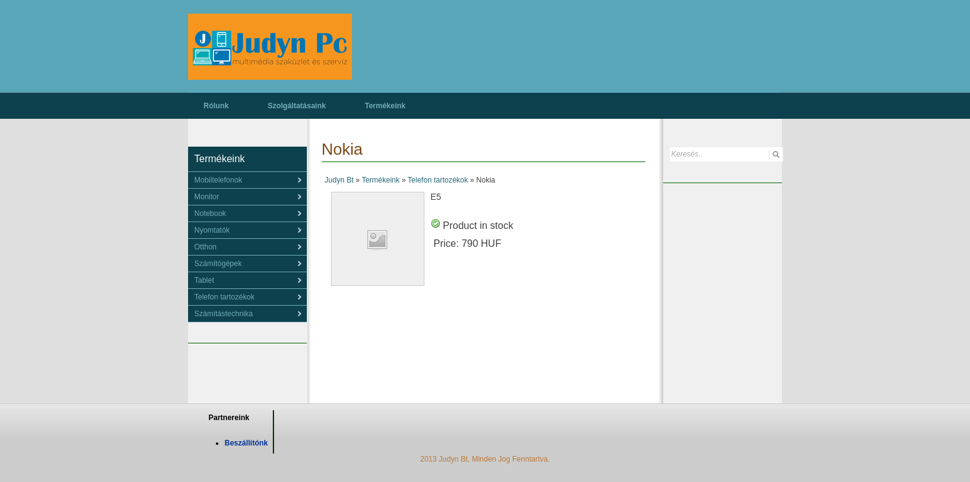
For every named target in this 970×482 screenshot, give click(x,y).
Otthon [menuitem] (205, 247)
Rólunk (216, 105)
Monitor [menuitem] (206, 196)
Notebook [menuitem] (210, 213)
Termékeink (385, 105)
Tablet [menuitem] (204, 280)
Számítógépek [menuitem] (218, 263)
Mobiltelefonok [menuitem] (218, 180)
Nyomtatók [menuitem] (212, 230)
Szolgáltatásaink (297, 105)
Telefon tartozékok (438, 180)
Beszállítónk (246, 443)
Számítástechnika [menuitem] (223, 313)
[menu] (247, 180)
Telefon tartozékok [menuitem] (224, 297)
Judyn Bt (339, 180)
